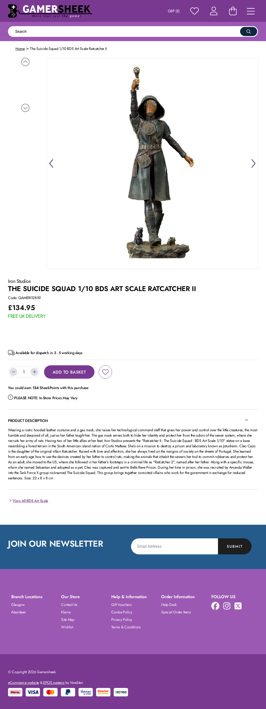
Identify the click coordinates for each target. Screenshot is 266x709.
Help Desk (169, 604)
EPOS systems (54, 682)
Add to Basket (69, 372)
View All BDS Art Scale (28, 500)
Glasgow (18, 604)
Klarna (65, 611)
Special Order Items (176, 611)
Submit (235, 546)
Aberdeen (18, 611)
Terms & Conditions (126, 626)
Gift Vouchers (121, 604)
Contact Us (69, 604)
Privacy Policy (121, 619)
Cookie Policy (121, 611)
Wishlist (67, 626)
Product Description (28, 420)
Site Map (67, 619)
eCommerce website (23, 682)
